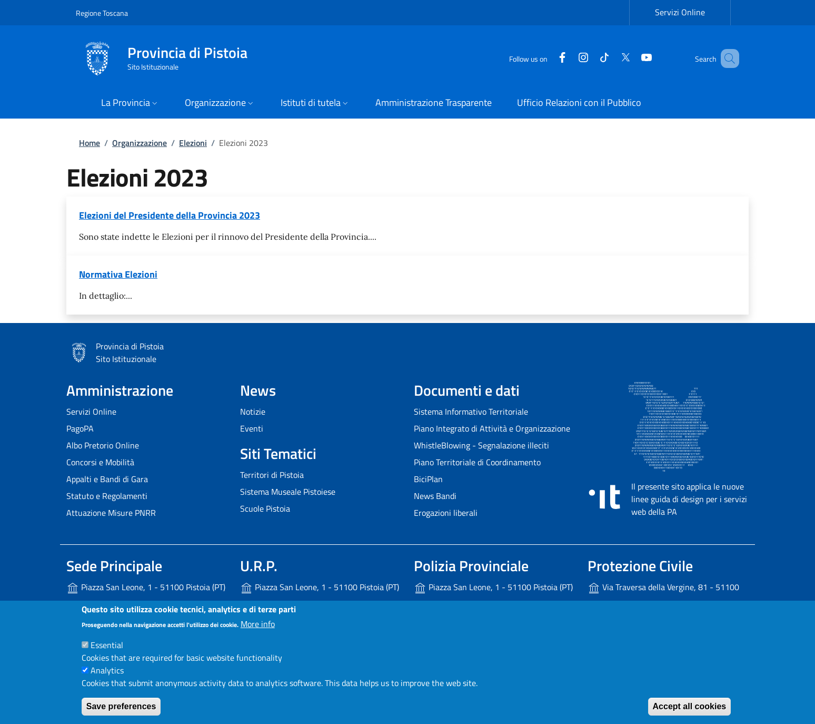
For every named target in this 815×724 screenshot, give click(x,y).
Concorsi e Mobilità (100, 462)
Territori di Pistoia (272, 474)
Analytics (107, 670)
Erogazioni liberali (446, 512)
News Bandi (435, 496)
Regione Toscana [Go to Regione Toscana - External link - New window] (102, 12)
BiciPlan (428, 479)
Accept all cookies (690, 706)
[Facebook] (547, 58)
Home (89, 142)
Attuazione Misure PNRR (111, 512)
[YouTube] (631, 58)
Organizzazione (139, 142)
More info (258, 624)
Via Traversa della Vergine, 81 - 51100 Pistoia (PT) (663, 595)
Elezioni (193, 142)
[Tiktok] (589, 58)
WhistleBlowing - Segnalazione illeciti (481, 445)
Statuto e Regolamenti (106, 496)
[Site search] (726, 58)
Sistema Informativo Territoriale (471, 411)
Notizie (252, 411)
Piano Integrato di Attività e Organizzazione (492, 428)
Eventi (251, 428)
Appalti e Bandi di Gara (107, 479)
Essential (107, 645)
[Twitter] (610, 58)
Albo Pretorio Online (102, 445)
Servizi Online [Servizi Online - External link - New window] (680, 12)
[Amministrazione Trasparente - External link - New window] (433, 104)
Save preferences (121, 706)
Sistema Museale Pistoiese (287, 491)
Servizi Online (91, 411)
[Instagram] (568, 58)
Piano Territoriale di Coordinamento (477, 462)
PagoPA (80, 428)
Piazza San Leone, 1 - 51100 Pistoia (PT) (145, 587)
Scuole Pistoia (265, 508)
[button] (130, 104)
